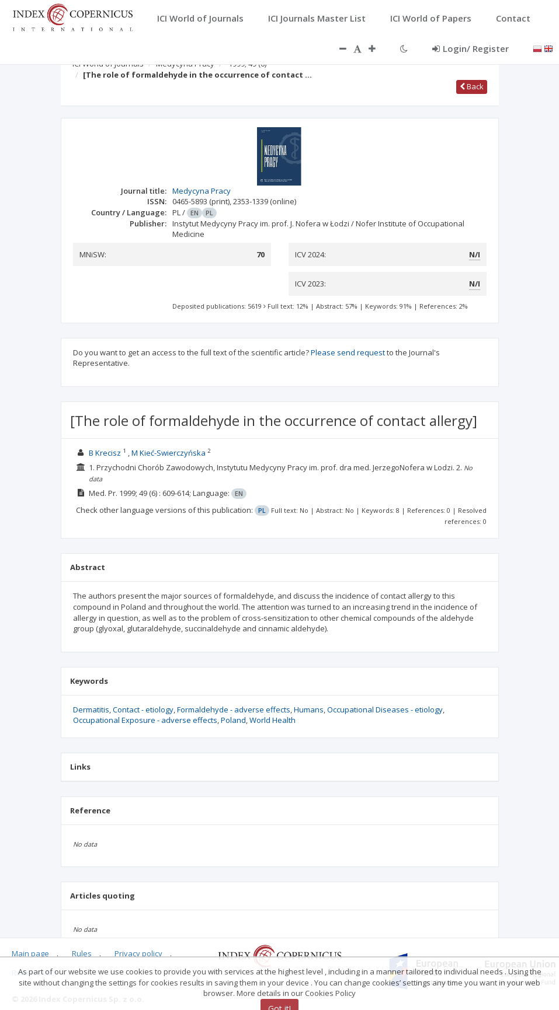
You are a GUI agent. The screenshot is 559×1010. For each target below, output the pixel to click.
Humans (309, 709)
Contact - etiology (143, 709)
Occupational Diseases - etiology (385, 709)
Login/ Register (470, 48)
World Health (272, 720)
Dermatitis (91, 709)
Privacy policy (138, 953)
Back (472, 86)
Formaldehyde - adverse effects (233, 709)
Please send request (348, 352)
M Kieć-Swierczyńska (168, 453)
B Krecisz (105, 453)
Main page (30, 953)
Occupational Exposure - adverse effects (145, 720)
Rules (82, 953)
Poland (233, 720)
